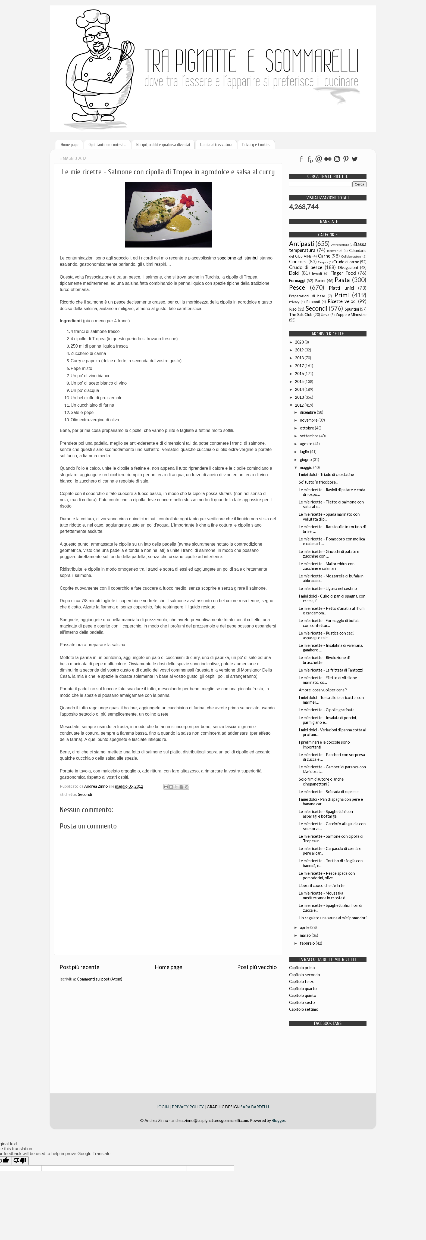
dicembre (308, 412)
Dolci (294, 273)
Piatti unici (341, 288)
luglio (305, 451)
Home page (70, 144)
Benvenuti (334, 250)
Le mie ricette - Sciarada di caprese (329, 791)
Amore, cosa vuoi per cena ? (323, 690)
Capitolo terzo (302, 981)
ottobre (307, 428)
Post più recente (79, 967)
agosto (306, 443)
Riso (293, 309)
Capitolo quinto (302, 995)
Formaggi (297, 280)
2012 (300, 405)
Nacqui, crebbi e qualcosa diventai (163, 144)
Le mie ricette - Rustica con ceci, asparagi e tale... (326, 635)
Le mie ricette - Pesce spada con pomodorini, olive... (327, 875)
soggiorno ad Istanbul (237, 258)
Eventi (317, 273)
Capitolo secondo (304, 974)
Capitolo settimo (303, 1009)
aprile (305, 927)
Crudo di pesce (305, 267)
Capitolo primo (302, 967)
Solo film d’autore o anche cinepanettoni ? (321, 781)
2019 (300, 350)
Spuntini (352, 309)
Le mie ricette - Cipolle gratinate (327, 709)
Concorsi (298, 261)
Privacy (294, 302)
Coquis (323, 262)
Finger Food (343, 273)
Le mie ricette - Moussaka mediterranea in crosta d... (323, 895)
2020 (300, 342)
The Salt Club (300, 314)
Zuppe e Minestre (351, 314)
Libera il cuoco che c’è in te (321, 885)
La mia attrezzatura (216, 144)
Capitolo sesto (302, 1002)
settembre (309, 436)
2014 (300, 389)
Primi (341, 295)
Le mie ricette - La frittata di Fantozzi (331, 670)
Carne (324, 256)
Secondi (85, 794)
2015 (300, 381)
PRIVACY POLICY (188, 1107)
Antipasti (301, 243)
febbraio (308, 943)
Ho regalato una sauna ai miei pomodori (333, 918)
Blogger (278, 1120)
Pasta (342, 279)
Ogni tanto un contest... (107, 144)
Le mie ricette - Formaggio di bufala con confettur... (329, 622)
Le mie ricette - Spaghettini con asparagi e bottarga (326, 813)
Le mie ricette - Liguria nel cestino (328, 588)
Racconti (313, 301)
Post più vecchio (257, 967)
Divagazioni (348, 267)
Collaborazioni (351, 256)
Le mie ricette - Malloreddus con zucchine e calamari (327, 566)
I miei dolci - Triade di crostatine (326, 474)
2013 (300, 397)
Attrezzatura (340, 244)
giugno (306, 459)
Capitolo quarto (303, 988)
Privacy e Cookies (256, 144)
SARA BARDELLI (254, 1107)
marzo (306, 935)
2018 (300, 357)
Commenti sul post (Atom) (99, 979)
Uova (325, 315)
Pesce (297, 287)
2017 (300, 365)
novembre (309, 420)
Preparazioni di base (307, 296)
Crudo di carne (346, 261)
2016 (300, 373)
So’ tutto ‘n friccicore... (318, 482)
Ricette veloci (342, 301)
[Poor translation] (20, 1160)
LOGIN (163, 1107)
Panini (320, 280)
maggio (306, 467)
